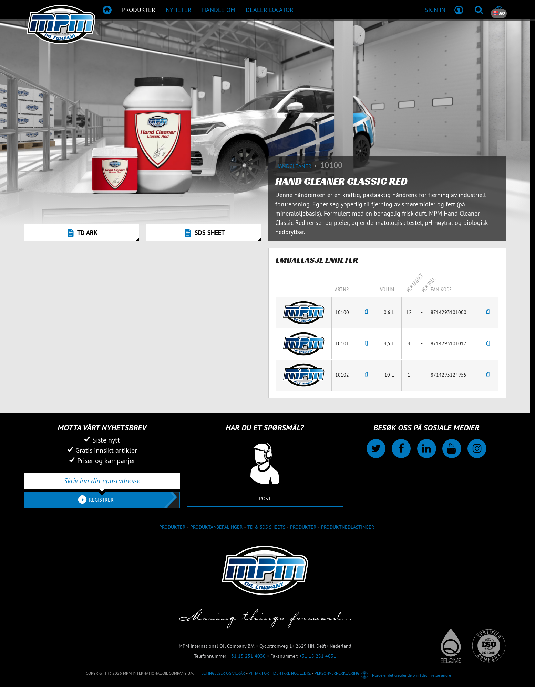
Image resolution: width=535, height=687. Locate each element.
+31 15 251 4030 (247, 656)
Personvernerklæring (337, 673)
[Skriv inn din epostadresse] (102, 481)
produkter (172, 527)
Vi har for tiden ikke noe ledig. (280, 673)
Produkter (303, 527)
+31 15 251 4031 (317, 656)
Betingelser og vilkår (223, 673)
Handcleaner (297, 166)
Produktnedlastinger (347, 527)
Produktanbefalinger (216, 527)
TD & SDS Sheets (266, 527)
